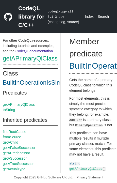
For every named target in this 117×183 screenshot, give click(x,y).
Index (89, 16)
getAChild (10, 142)
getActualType (14, 169)
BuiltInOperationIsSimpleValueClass (51, 82)
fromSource (12, 137)
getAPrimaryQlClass (30, 58)
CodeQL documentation (34, 51)
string (74, 163)
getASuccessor (15, 158)
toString (9, 110)
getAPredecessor (16, 153)
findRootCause (14, 132)
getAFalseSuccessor (19, 148)
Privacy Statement (89, 177)
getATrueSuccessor (18, 164)
